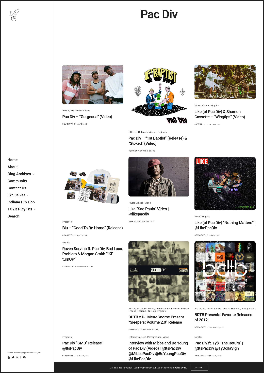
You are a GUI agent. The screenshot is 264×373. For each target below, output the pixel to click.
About (13, 167)
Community (17, 181)
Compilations (163, 308)
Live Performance (152, 336)
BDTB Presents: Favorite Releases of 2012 (223, 317)
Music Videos (82, 110)
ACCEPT (199, 367)
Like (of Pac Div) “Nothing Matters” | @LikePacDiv (224, 225)
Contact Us (17, 188)
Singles (215, 105)
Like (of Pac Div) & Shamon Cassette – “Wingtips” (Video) (219, 114)
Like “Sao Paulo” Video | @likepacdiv (148, 211)
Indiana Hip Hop (21, 202)
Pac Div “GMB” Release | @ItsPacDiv (83, 346)
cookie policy (180, 367)
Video (148, 202)
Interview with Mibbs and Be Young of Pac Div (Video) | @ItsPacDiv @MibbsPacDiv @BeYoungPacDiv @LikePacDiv (158, 351)
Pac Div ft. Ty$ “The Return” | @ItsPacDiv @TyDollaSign (218, 346)
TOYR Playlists (20, 209)
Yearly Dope (248, 308)
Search (13, 216)
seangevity (67, 124)
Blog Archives (19, 174)
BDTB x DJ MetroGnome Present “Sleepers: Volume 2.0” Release (156, 320)
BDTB (65, 110)
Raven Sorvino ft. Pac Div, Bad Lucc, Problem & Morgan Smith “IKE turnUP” (92, 253)
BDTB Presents (145, 308)
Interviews (134, 336)
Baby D (131, 222)
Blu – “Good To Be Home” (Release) (92, 228)
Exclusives (16, 195)
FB (72, 110)
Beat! (197, 216)
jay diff (198, 124)
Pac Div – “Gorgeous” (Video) (87, 116)
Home (13, 160)
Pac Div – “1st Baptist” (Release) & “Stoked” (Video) (157, 141)
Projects (162, 131)
